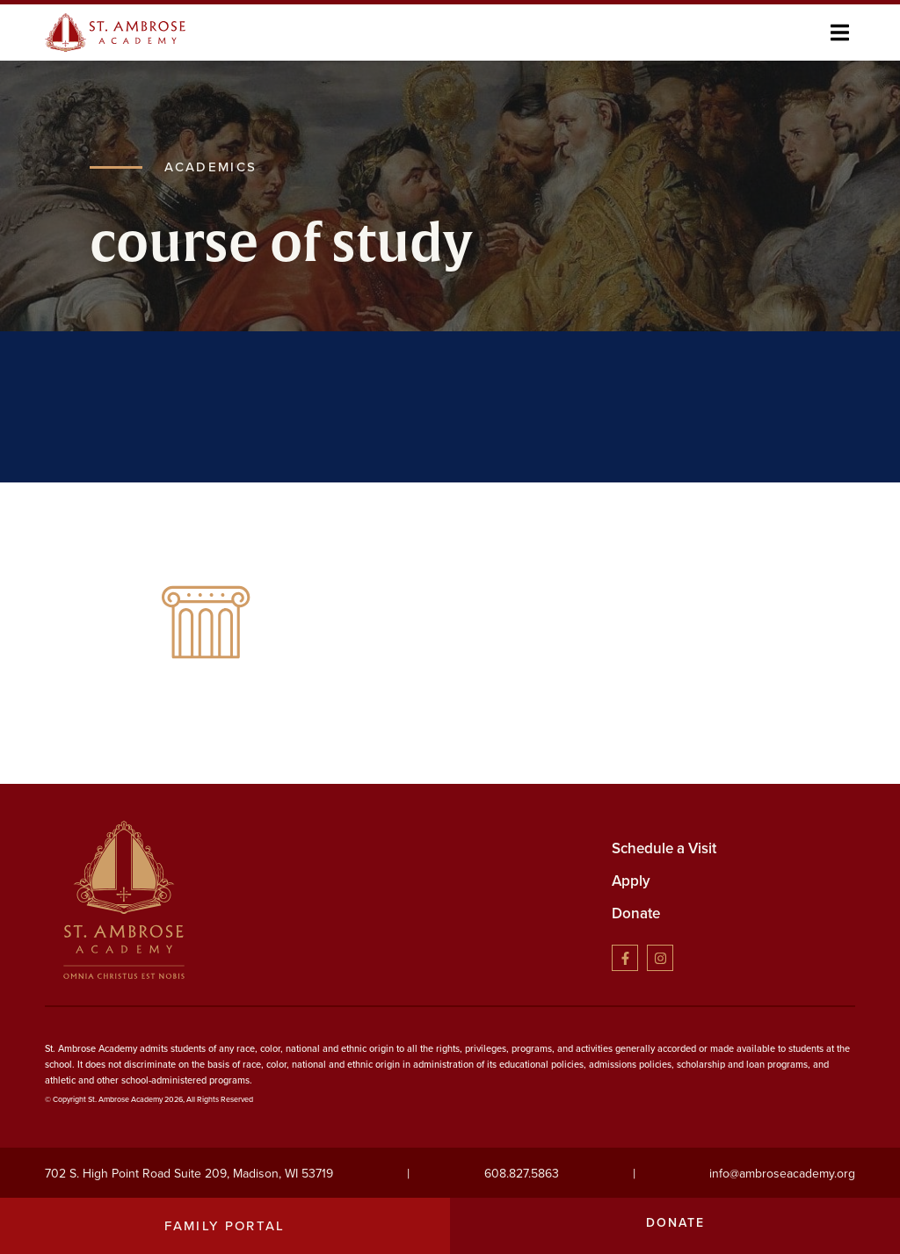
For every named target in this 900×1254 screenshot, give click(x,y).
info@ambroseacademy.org (782, 1173)
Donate (636, 913)
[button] (839, 32)
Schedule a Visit (664, 848)
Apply (631, 881)
